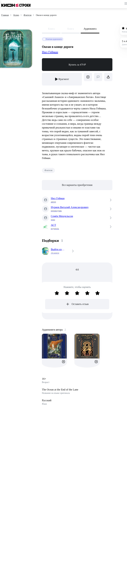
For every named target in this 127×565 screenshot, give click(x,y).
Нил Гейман (50, 52)
